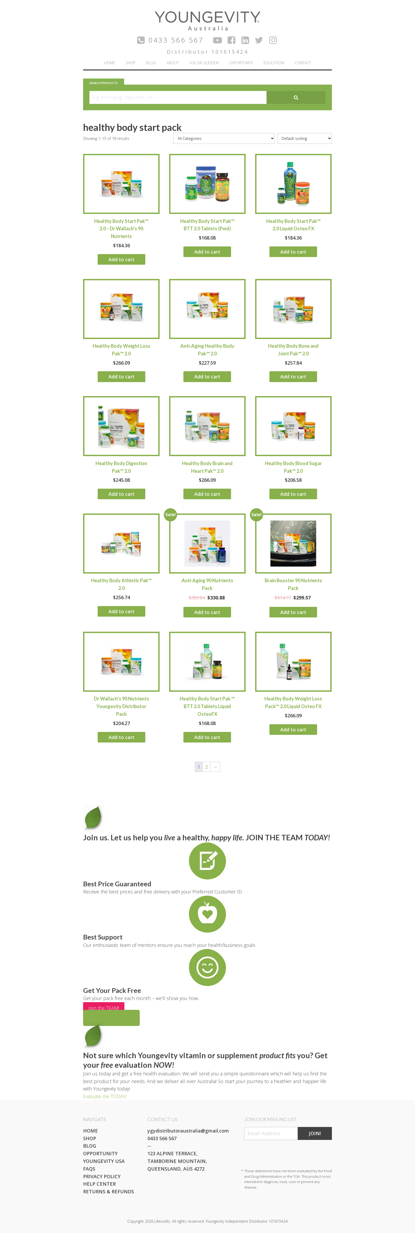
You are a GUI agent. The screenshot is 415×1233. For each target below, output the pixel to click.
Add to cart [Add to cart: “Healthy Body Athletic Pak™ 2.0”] (121, 611)
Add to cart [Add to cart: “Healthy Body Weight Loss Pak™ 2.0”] (121, 376)
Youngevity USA (104, 1161)
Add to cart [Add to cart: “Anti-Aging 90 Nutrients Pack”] (207, 612)
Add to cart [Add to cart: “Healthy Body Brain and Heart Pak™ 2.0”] (207, 494)
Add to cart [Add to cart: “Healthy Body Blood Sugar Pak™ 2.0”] (293, 494)
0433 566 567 (162, 1138)
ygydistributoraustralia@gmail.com (188, 1130)
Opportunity (241, 62)
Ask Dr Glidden (204, 62)
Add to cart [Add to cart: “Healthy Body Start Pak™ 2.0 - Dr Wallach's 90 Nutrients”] (121, 259)
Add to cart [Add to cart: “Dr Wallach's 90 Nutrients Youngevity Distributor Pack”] (121, 737)
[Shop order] (304, 138)
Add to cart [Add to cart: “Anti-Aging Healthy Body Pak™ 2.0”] (207, 376)
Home (109, 62)
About (173, 62)
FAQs (89, 1169)
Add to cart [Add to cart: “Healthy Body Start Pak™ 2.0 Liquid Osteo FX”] (293, 252)
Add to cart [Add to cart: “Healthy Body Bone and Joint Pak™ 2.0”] (293, 376)
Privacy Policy (101, 1176)
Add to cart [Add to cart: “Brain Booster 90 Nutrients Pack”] (293, 612)
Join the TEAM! (103, 1008)
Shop (131, 62)
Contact (303, 62)
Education (274, 62)
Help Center (99, 1184)
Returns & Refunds (108, 1191)
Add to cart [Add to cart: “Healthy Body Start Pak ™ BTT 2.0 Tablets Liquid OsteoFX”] (207, 737)
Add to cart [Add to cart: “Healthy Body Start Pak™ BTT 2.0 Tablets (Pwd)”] (207, 252)
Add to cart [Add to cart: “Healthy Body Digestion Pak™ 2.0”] (121, 494)
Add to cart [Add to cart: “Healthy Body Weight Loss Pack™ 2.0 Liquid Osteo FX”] (293, 729)
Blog (151, 62)
